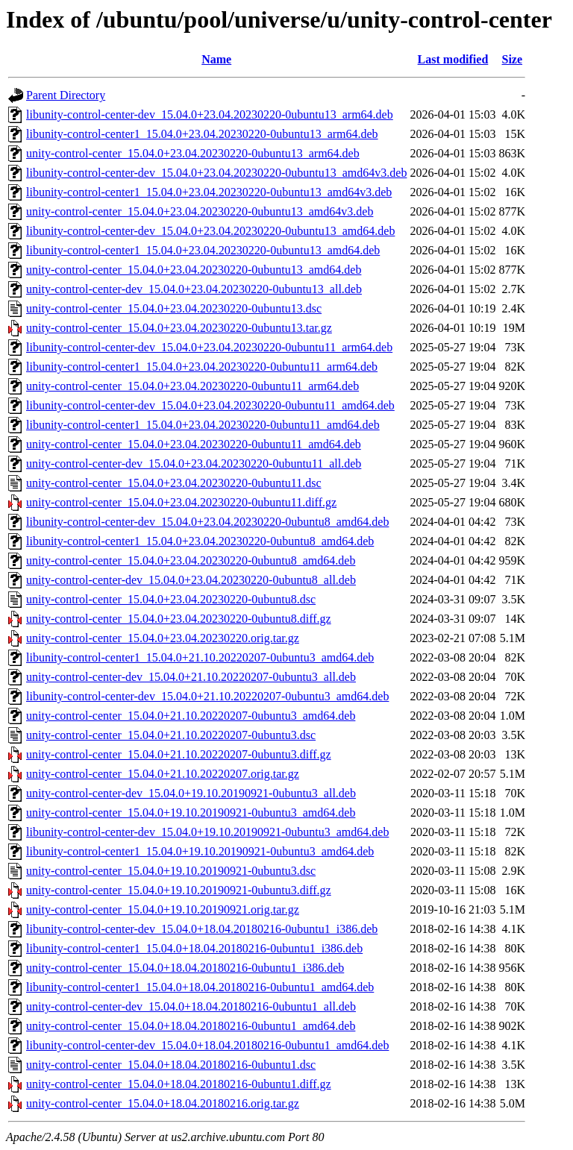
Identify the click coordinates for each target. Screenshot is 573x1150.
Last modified (453, 59)
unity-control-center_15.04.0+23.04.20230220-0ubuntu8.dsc (171, 599)
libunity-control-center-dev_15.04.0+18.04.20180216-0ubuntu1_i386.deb (202, 929)
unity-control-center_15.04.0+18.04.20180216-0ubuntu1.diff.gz (178, 1084)
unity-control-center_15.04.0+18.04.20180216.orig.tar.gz (162, 1103)
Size (512, 59)
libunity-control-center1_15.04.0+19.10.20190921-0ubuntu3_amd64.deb (200, 851)
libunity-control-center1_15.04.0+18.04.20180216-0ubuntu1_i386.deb (194, 948)
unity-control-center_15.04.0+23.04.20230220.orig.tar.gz (162, 638)
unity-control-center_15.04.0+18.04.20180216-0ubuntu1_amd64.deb (190, 1025)
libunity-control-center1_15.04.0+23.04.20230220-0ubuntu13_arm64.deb (202, 134)
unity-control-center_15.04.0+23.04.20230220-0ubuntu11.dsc (173, 483)
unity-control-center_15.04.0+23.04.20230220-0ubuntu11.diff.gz (181, 502)
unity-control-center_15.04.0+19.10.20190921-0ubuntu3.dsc (171, 870)
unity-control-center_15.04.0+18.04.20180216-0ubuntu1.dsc (171, 1064)
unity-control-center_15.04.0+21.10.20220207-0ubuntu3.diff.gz (178, 754)
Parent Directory (65, 95)
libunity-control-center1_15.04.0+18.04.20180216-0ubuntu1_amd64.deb (200, 987)
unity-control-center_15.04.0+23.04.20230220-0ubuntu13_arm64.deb (193, 153)
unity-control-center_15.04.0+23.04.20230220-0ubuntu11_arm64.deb (192, 386)
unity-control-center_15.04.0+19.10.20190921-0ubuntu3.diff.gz (178, 890)
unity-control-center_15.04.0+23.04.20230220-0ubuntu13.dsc (174, 308)
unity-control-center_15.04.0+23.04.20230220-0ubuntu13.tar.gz (179, 327)
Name (216, 59)
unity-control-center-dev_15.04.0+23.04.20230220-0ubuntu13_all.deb (194, 289)
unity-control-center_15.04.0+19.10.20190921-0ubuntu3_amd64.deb (190, 812)
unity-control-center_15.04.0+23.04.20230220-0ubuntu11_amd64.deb (193, 444)
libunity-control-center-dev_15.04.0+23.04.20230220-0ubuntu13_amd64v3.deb (216, 172)
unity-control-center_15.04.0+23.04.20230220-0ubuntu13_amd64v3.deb (199, 211)
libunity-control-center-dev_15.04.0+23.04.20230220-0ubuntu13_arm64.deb (209, 114)
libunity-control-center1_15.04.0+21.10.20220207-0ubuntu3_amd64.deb (200, 657)
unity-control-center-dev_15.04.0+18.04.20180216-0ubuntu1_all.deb (191, 1006)
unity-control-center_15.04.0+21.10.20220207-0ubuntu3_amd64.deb (190, 715)
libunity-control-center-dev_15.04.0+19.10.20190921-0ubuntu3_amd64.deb (207, 832)
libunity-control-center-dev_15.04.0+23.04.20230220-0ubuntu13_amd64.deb (210, 230)
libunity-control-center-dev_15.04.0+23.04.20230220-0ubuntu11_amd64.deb (210, 405)
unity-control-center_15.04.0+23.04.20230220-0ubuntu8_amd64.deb (190, 560)
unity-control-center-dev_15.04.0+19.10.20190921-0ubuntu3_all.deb (191, 793)
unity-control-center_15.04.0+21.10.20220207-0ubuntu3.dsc (171, 735)
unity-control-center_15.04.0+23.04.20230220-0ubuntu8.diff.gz (178, 618)
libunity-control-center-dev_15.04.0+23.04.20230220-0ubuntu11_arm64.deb (209, 347)
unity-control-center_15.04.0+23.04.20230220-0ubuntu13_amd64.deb (193, 269)
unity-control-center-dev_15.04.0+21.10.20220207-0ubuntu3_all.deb (191, 676)
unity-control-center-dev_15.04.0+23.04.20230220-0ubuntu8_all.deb (191, 580)
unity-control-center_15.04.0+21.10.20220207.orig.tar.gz (162, 773)
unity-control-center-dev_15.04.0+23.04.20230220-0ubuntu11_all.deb (193, 463)
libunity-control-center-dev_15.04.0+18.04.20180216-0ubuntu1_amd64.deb (207, 1045)
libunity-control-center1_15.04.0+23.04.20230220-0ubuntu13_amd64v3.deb (209, 192)
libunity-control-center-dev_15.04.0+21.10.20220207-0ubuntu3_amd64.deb (207, 696)
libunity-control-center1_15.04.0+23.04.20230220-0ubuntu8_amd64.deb (200, 541)
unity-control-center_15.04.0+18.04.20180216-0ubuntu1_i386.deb (185, 967)
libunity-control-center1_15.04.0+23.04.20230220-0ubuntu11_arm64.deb (202, 366)
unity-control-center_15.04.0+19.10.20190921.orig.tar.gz (162, 909)
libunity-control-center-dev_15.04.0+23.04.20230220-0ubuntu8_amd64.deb (207, 521)
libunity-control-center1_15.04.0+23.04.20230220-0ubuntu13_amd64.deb (203, 250)
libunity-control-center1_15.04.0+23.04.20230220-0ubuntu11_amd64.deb (203, 424)
